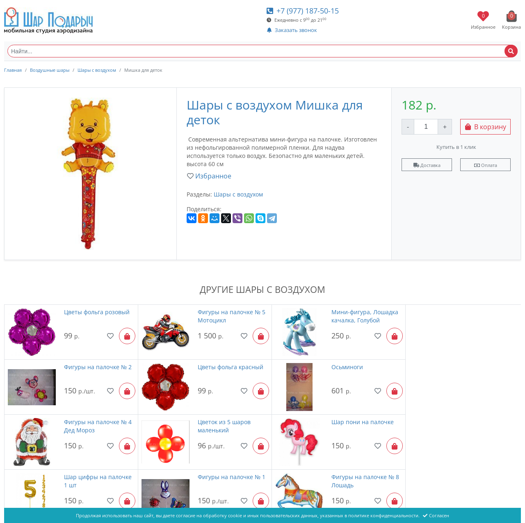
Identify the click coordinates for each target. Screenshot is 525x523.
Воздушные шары (49, 70)
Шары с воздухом (97, 70)
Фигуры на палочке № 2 (483, 312)
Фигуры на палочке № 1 (354, 418)
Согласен (436, 515)
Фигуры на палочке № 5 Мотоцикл (225, 316)
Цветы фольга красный (95, 365)
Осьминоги (207, 365)
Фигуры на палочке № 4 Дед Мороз (354, 369)
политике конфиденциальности (383, 515)
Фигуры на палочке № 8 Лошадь (483, 422)
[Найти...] (262, 51)
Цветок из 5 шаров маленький (476, 369)
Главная (13, 70)
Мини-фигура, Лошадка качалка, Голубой (353, 316)
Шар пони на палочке (93, 418)
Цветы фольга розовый (95, 312)
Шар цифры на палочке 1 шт (225, 422)
